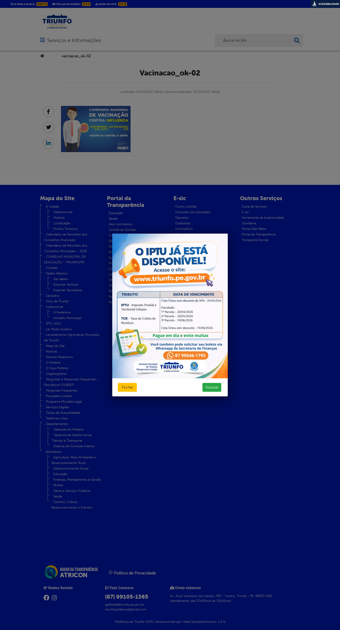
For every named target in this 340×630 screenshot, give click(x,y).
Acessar (211, 387)
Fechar (127, 387)
